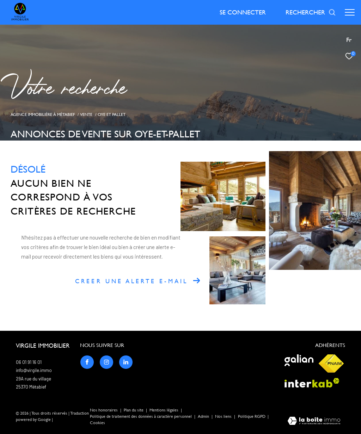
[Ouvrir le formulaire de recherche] (311, 12)
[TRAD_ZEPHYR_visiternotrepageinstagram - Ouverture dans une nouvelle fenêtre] (106, 362)
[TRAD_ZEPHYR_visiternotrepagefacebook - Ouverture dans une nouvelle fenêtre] (87, 362)
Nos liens (224, 416)
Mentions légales (164, 410)
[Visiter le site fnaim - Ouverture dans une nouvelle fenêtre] (331, 363)
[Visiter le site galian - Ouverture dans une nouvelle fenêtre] (298, 360)
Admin (204, 416)
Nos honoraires (104, 410)
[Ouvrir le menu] (349, 12)
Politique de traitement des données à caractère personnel (141, 416)
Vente (86, 114)
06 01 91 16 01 (29, 362)
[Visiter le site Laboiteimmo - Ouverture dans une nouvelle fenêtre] (314, 421)
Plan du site (134, 410)
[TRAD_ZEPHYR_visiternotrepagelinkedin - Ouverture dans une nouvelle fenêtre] (126, 362)
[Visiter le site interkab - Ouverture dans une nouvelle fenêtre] (311, 383)
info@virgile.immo (34, 370)
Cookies (97, 423)
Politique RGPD (251, 416)
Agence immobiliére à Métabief (43, 114)
